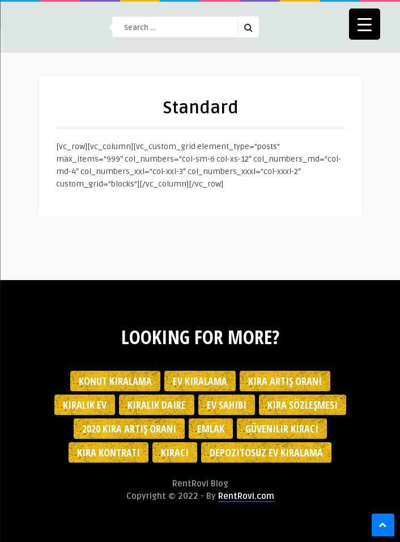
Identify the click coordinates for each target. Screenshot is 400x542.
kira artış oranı (285, 381)
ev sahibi (226, 405)
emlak (210, 428)
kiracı (175, 452)
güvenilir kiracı (281, 428)
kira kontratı (108, 452)
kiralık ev (85, 405)
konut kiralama (115, 381)
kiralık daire (156, 405)
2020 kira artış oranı (129, 428)
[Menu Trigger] (364, 24)
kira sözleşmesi (302, 405)
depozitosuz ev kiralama (266, 452)
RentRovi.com (246, 496)
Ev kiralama (200, 381)
